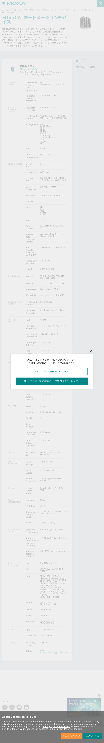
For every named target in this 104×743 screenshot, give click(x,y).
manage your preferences (56, 726)
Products (16, 10)
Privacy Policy (63, 729)
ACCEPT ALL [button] (92, 736)
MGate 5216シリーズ (81, 10)
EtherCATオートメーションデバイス (52, 10)
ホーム (5, 10)
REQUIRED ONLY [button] (71, 736)
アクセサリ (28, 10)
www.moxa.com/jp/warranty (53, 652)
